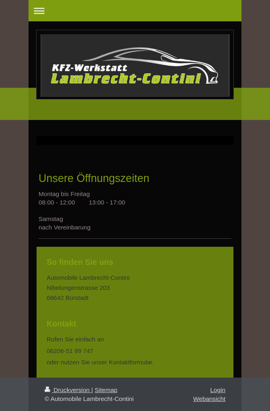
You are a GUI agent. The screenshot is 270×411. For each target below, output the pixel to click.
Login (217, 389)
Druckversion (68, 389)
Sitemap (106, 389)
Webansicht (209, 398)
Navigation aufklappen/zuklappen (135, 10)
